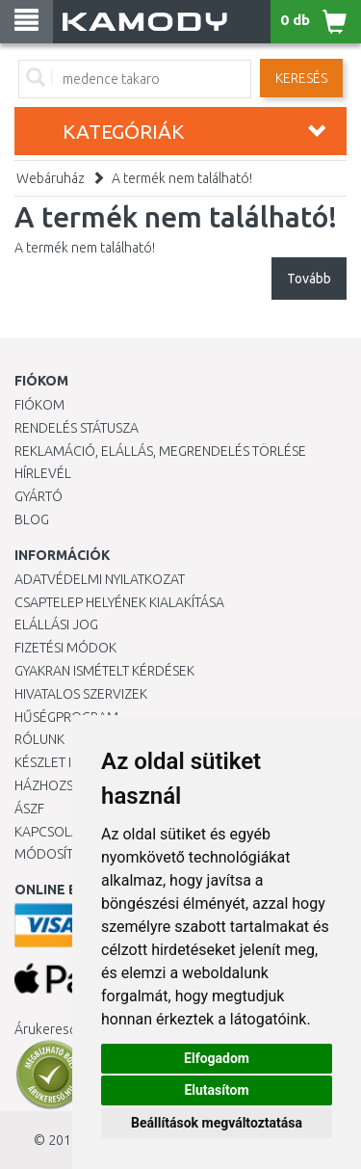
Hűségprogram (66, 717)
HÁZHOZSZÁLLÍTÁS (70, 785)
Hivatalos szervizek (80, 694)
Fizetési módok (65, 647)
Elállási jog (56, 624)
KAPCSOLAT (50, 831)
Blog (31, 519)
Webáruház (50, 178)
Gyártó (38, 496)
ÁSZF (29, 808)
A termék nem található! (182, 178)
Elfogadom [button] (216, 1058)
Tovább (309, 278)
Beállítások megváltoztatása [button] (216, 1122)
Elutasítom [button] (216, 1090)
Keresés (301, 78)
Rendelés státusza (76, 428)
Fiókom (39, 404)
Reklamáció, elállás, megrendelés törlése (160, 451)
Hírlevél (42, 473)
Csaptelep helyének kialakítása (119, 602)
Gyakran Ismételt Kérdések (104, 670)
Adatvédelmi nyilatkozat (99, 579)
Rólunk (39, 739)
